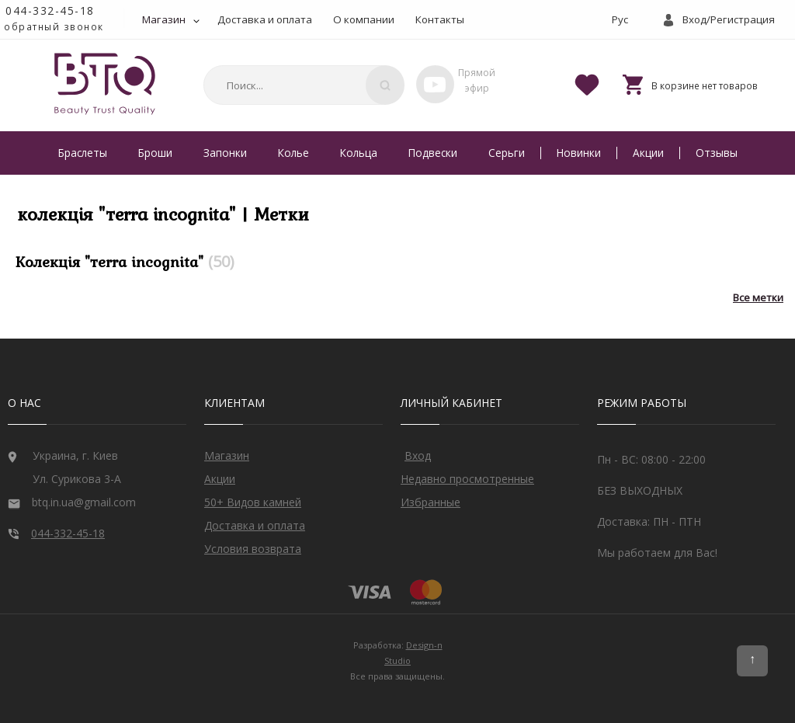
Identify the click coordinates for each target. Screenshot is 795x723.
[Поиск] (385, 85)
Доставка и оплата (264, 19)
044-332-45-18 (50, 10)
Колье (293, 152)
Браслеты (82, 152)
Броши (155, 152)
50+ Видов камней (252, 502)
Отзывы (717, 152)
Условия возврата (252, 548)
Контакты (439, 19)
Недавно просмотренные (467, 478)
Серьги (506, 152)
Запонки (225, 152)
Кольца (358, 152)
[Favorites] (587, 84)
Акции (648, 152)
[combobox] (301, 85)
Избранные (430, 502)
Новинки (579, 152)
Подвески (432, 152)
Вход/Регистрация (728, 19)
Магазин (164, 19)
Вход (417, 455)
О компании (363, 19)
